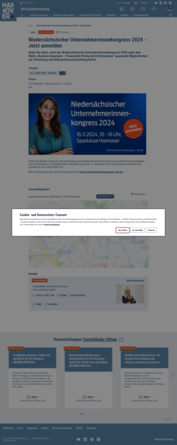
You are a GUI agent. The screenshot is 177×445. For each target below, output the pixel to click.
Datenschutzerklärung (52, 225)
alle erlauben (122, 230)
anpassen (151, 230)
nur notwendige (137, 230)
